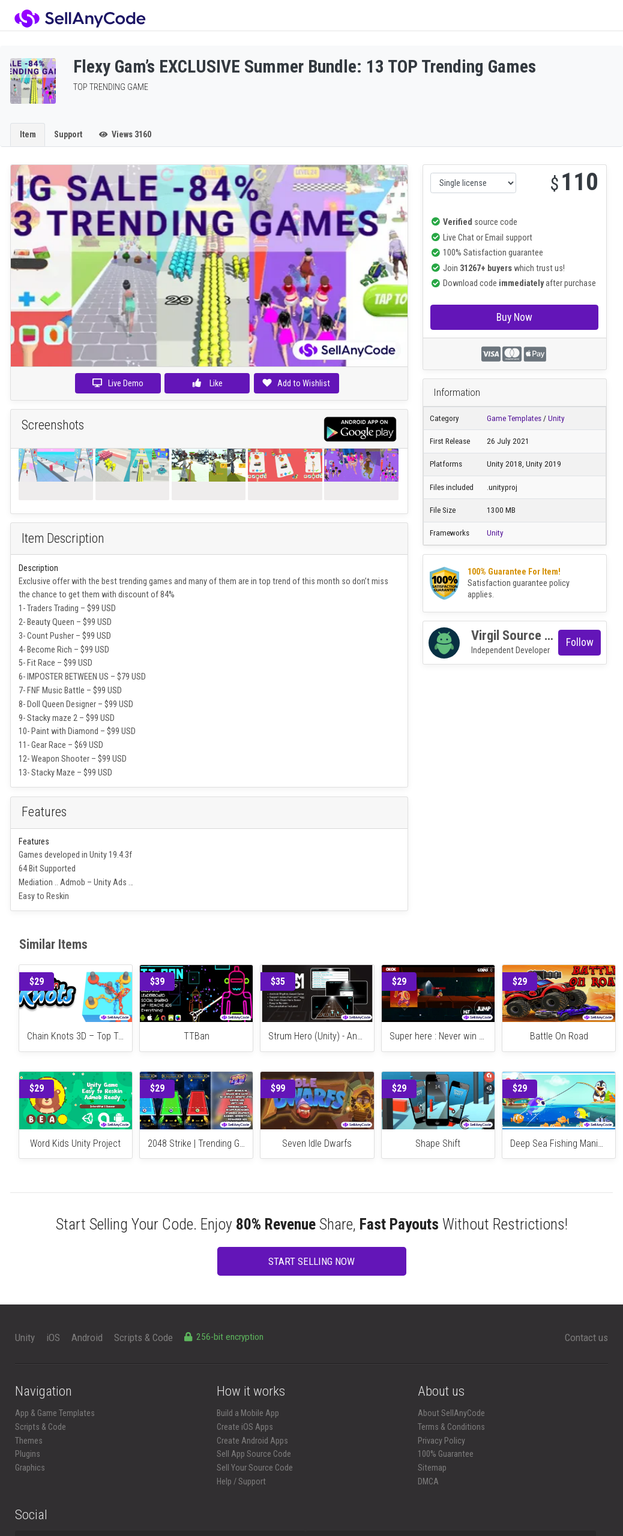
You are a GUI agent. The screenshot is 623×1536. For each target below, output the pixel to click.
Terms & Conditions (451, 1427)
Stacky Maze (53, 772)
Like (206, 383)
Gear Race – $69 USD (67, 745)
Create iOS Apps (245, 1427)
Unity (556, 418)
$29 (36, 981)
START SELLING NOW (311, 1261)
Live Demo (117, 383)
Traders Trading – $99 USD (71, 608)
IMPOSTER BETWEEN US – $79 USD (86, 676)
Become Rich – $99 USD (68, 649)
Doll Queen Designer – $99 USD (80, 704)
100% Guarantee (446, 1454)
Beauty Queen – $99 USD (69, 622)
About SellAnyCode (451, 1413)
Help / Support (241, 1481)
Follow (580, 642)
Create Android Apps (252, 1440)
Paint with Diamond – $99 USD (83, 731)
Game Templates (514, 418)
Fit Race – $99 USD (59, 663)
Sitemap (432, 1467)
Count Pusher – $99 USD (69, 636)
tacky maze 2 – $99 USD (73, 718)
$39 (157, 981)
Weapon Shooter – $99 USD (79, 759)
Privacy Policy (441, 1440)
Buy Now (514, 317)
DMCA (428, 1481)
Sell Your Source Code (255, 1467)
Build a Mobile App (248, 1413)
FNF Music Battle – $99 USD (74, 690)
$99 (278, 1088)
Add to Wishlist (296, 383)
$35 (278, 981)
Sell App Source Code (254, 1454)
